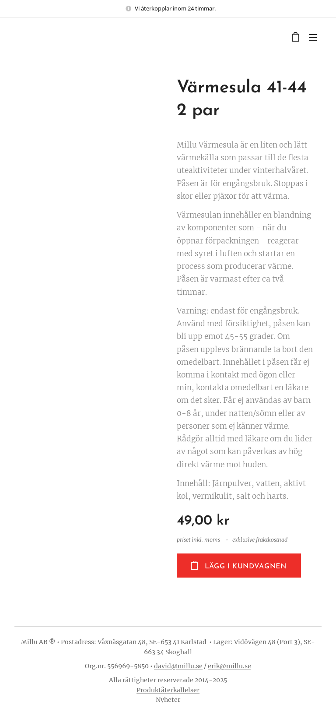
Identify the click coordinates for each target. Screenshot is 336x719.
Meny (313, 37)
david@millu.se (178, 666)
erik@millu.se (229, 666)
